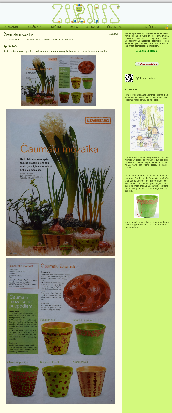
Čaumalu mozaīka (18, 34)
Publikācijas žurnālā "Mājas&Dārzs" (58, 39)
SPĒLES (150, 26)
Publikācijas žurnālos (31, 39)
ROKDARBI (10, 26)
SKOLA (73, 26)
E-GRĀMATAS (34, 26)
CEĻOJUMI (93, 26)
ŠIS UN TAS (114, 26)
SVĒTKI (56, 26)
